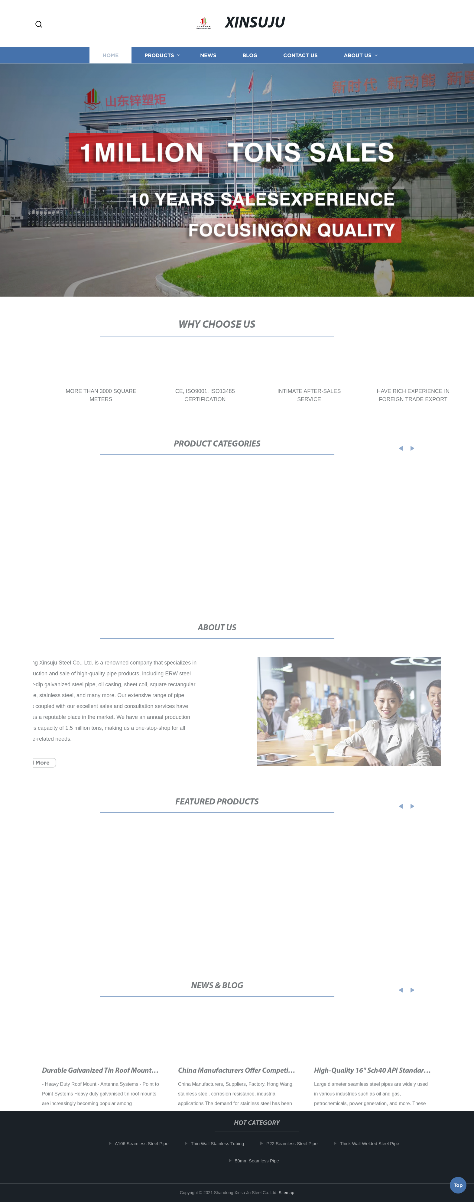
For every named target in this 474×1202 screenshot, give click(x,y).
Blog (249, 57)
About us (358, 57)
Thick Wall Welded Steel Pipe (372, 1143)
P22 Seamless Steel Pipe (294, 1143)
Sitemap (286, 1192)
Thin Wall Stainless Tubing (220, 1143)
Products (159, 57)
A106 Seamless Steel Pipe (144, 1143)
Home (110, 57)
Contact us (300, 57)
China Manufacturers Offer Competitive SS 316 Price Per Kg (268, 1077)
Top (458, 1183)
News (208, 57)
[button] (38, 24)
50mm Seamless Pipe (260, 1160)
